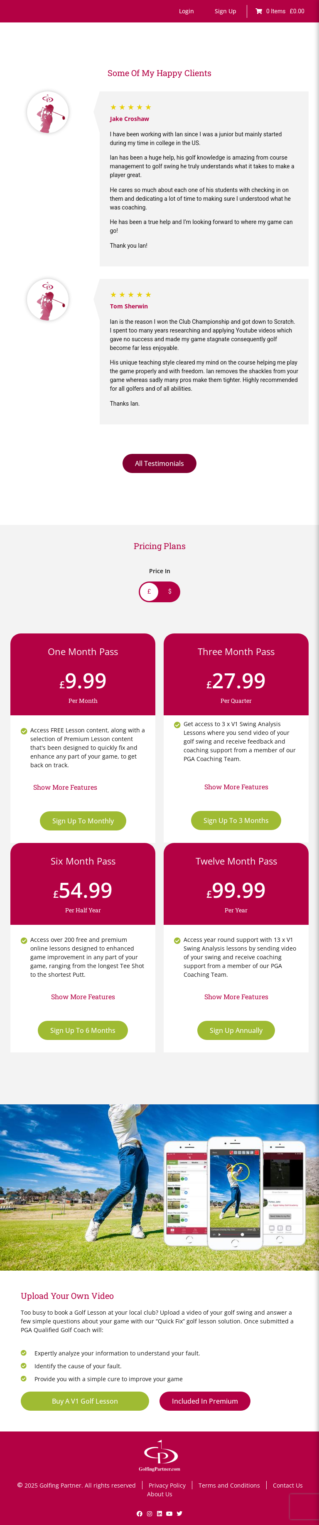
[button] (186, 11)
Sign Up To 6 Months (82, 1030)
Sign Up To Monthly (83, 820)
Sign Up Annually (236, 1030)
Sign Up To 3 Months (236, 820)
